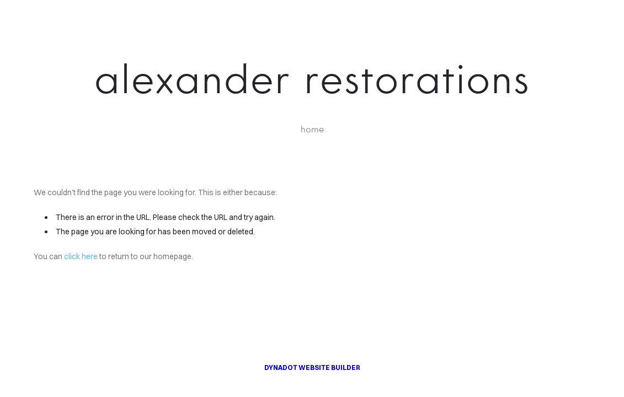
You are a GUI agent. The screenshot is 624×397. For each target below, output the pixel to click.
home (312, 129)
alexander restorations (312, 79)
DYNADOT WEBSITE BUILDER (312, 367)
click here (81, 256)
